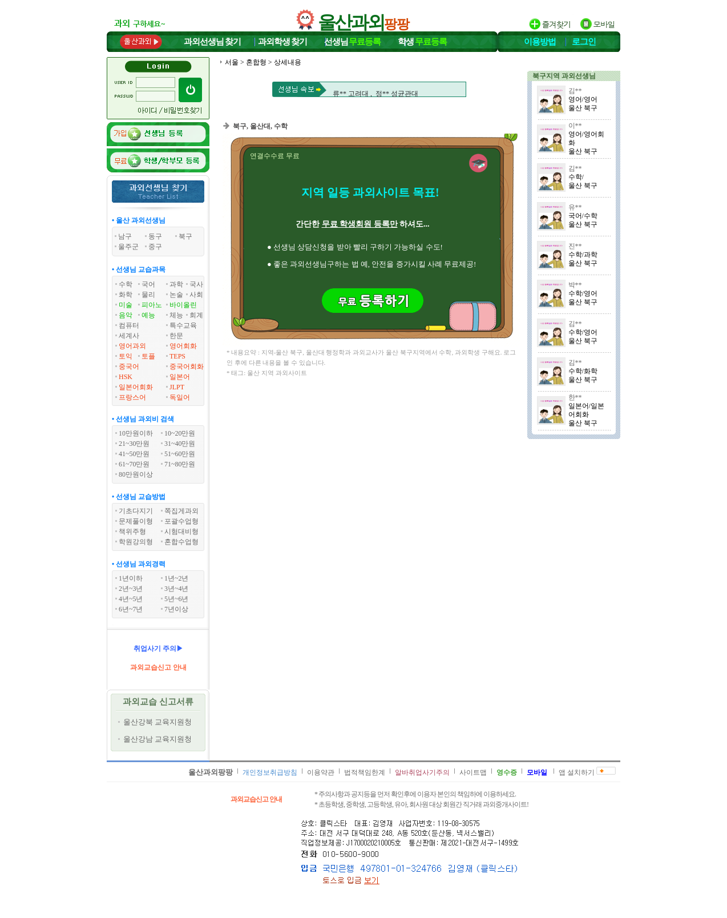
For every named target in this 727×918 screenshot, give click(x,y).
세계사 (129, 336)
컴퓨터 (129, 325)
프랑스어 (132, 397)
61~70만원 (134, 464)
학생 (422, 41)
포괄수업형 (181, 521)
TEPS (177, 356)
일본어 (179, 377)
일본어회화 (136, 387)
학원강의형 (136, 542)
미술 (125, 305)
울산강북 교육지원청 (157, 722)
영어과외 (132, 346)
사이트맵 (473, 772)
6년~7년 (131, 609)
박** (575, 285)
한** (575, 397)
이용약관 (320, 772)
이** (575, 126)
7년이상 (176, 609)
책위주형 (132, 532)
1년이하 (131, 578)
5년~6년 (176, 599)
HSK (125, 377)
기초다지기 (136, 511)
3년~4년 (176, 589)
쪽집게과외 (181, 511)
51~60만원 (180, 454)
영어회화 (183, 346)
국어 (148, 284)
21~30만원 (134, 444)
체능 (176, 315)
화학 (125, 295)
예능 (148, 315)
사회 (196, 295)
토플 (148, 356)
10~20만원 (180, 433)
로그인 (584, 41)
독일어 (179, 397)
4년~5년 (131, 599)
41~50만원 (134, 454)
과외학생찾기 (282, 41)
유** (575, 207)
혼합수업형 (181, 542)
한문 (176, 336)
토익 (125, 356)
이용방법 (540, 41)
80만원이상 (136, 474)
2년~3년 (131, 589)
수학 (125, 284)
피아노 (152, 305)
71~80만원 (180, 464)
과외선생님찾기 (212, 41)
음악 (125, 315)
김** (575, 91)
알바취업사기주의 (422, 772)
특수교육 (183, 325)
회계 (196, 315)
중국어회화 (186, 367)
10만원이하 (136, 433)
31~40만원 (180, 444)
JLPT (176, 387)
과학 (176, 284)
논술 (176, 295)
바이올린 (183, 305)
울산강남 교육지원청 (157, 739)
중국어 (129, 367)
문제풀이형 (136, 521)
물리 (148, 295)
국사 (196, 284)
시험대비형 (181, 532)
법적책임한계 (364, 772)
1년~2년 (176, 578)
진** (575, 246)
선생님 (352, 41)
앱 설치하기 (577, 772)
